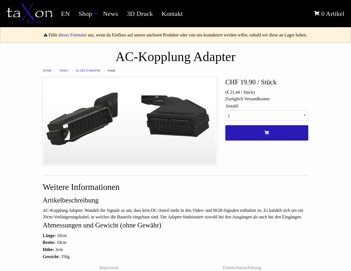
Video (63, 70)
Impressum (109, 267)
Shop (85, 13)
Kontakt (172, 13)
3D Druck (140, 13)
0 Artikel (329, 13)
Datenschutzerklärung (242, 267)
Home (47, 70)
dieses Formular (73, 35)
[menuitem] (29, 13)
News (110, 13)
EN (65, 13)
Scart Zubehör (88, 70)
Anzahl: (266, 112)
